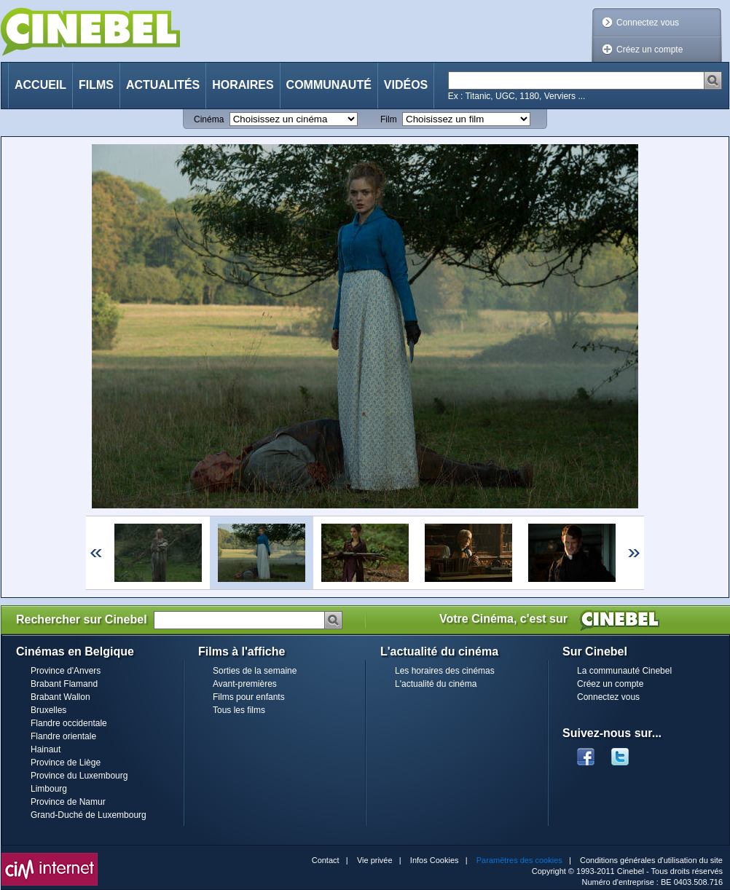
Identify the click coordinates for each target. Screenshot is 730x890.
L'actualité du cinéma (435, 684)
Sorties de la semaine (255, 671)
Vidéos (406, 85)
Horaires (242, 85)
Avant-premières (245, 684)
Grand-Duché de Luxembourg (88, 815)
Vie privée (375, 860)
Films (96, 85)
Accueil (40, 85)
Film (388, 119)
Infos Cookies (434, 860)
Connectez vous (647, 22)
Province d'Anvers (66, 671)
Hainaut (45, 749)
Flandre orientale (63, 736)
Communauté (329, 85)
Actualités (163, 85)
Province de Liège (66, 762)
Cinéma (209, 119)
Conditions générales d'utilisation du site (651, 860)
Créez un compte (649, 49)
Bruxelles (48, 710)
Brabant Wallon (60, 697)
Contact (326, 860)
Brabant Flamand (64, 684)
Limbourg (49, 789)
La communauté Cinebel (624, 671)
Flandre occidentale (69, 723)
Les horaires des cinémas (445, 671)
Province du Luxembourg (79, 776)
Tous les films (239, 710)
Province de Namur (68, 802)
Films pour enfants (249, 697)
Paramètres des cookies (519, 860)
